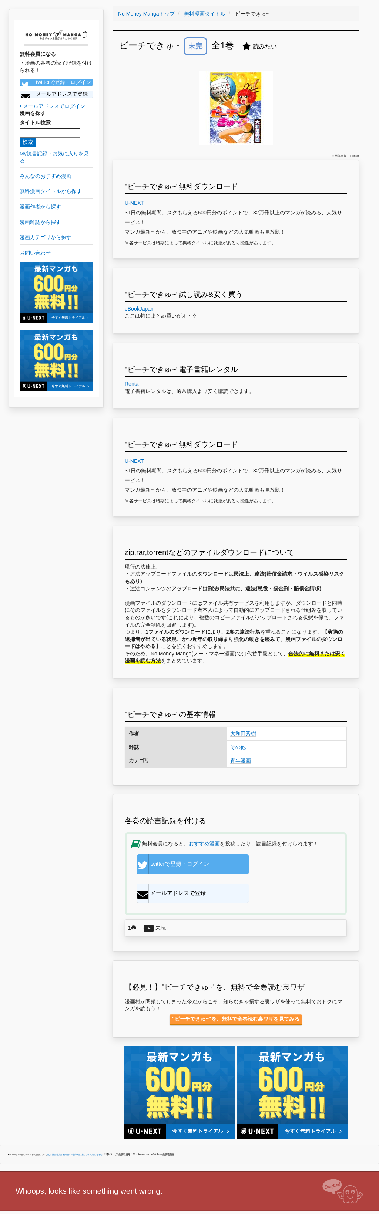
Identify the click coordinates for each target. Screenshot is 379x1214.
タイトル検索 (35, 122)
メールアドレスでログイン (52, 106)
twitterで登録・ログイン (55, 82)
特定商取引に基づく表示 (81, 1130)
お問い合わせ (97, 1130)
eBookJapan (139, 309)
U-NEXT (134, 203)
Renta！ (134, 384)
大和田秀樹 (243, 733)
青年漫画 (240, 760)
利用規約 (66, 1130)
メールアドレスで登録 (54, 94)
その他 (238, 747)
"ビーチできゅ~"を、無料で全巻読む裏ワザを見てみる (235, 994)
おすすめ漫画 (204, 844)
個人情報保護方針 (54, 1130)
